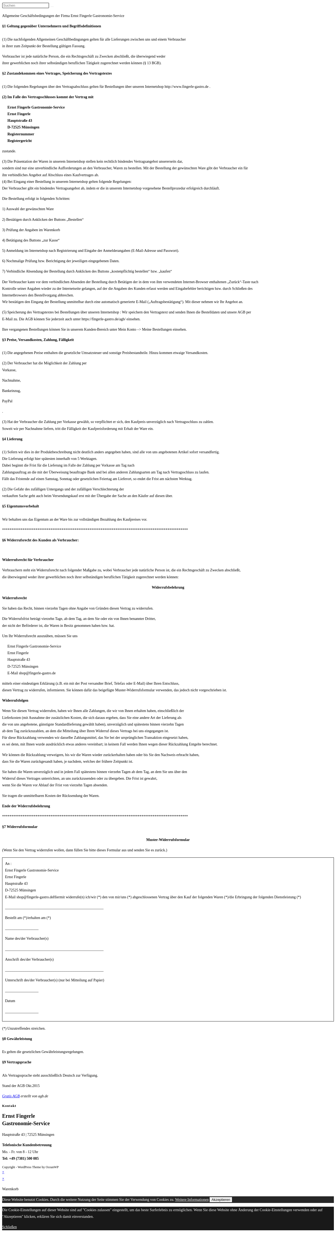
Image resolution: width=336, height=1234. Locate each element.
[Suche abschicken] (52, 6)
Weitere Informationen (192, 1200)
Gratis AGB (11, 1096)
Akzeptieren (221, 1200)
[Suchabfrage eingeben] (25, 5)
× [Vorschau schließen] (3, 1172)
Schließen (9, 1227)
